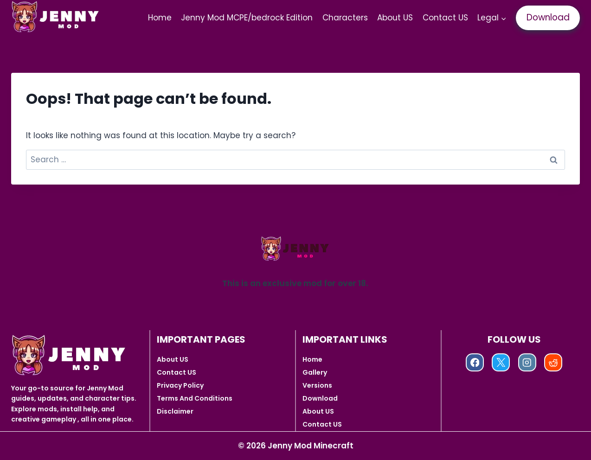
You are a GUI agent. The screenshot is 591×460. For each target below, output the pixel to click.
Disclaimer (175, 411)
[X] (501, 362)
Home (160, 17)
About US (395, 17)
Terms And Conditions (194, 398)
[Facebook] (475, 362)
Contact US (445, 17)
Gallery (314, 372)
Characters (345, 17)
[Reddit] (553, 362)
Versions (317, 385)
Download (548, 17)
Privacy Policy (180, 385)
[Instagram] (527, 362)
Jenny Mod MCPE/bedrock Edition (247, 17)
